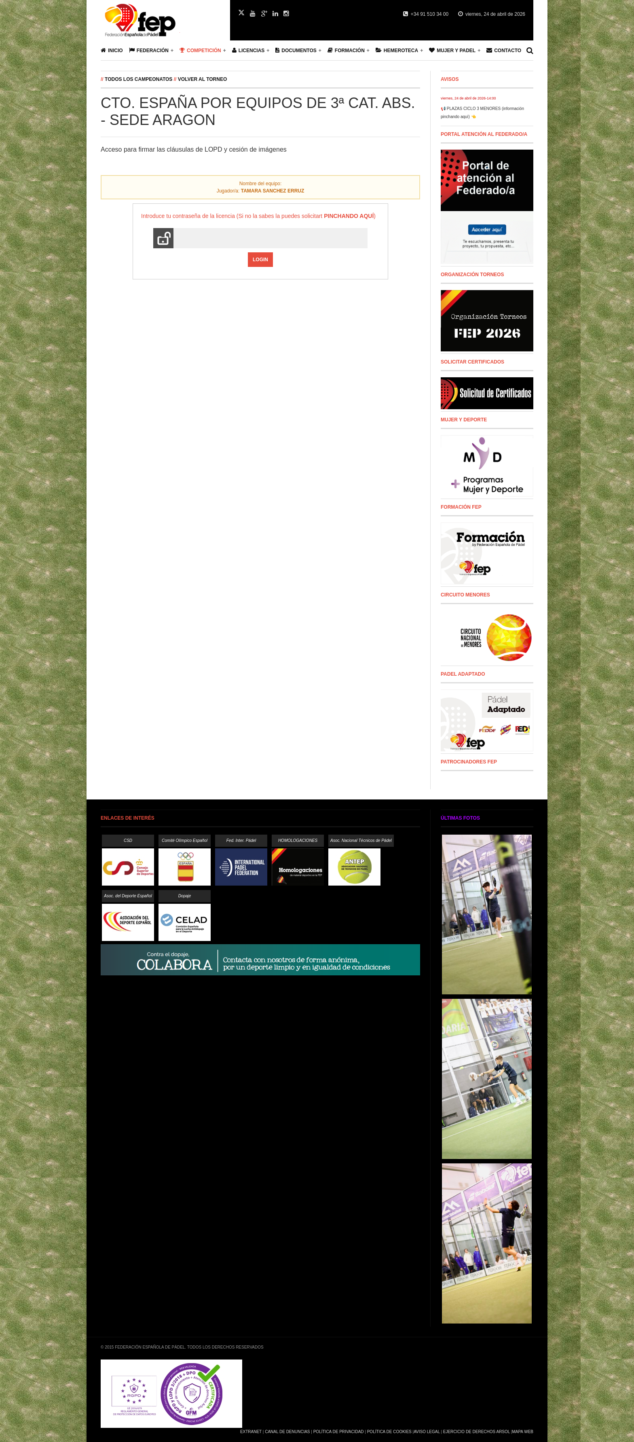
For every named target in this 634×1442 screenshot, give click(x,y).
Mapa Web (522, 1431)
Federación (149, 50)
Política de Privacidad (338, 1431)
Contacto (503, 50)
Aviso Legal (427, 1431)
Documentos (295, 50)
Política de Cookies (389, 1431)
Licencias (248, 50)
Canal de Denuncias (287, 1431)
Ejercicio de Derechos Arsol (476, 1431)
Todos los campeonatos (138, 79)
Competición (200, 50)
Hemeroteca (397, 50)
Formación (346, 50)
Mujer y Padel (452, 50)
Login (260, 259)
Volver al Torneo (202, 79)
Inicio (112, 50)
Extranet (251, 1431)
